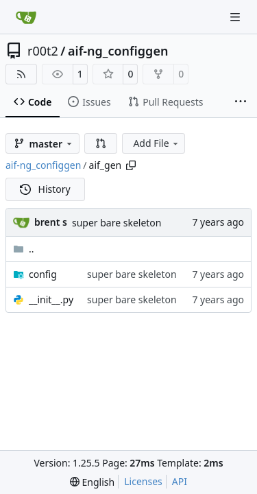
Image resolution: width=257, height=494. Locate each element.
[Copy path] (131, 165)
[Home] (26, 17)
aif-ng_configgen (118, 51)
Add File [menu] (156, 143)
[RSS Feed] (21, 74)
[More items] (241, 102)
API (179, 481)
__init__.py (51, 299)
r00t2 (42, 51)
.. (23, 248)
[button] (100, 143)
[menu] (92, 482)
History (45, 189)
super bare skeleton (117, 222)
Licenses (143, 481)
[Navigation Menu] (236, 16)
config (43, 274)
